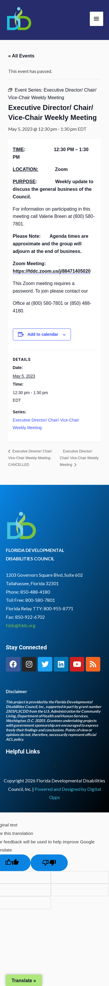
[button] (54, 766)
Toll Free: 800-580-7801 (30, 600)
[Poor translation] (49, 862)
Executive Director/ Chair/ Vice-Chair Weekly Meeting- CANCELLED (30, 458)
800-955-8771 (58, 608)
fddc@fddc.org (20, 625)
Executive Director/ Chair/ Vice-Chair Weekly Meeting (79, 458)
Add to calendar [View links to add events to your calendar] (42, 334)
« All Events (21, 55)
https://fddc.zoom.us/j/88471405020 (52, 271)
